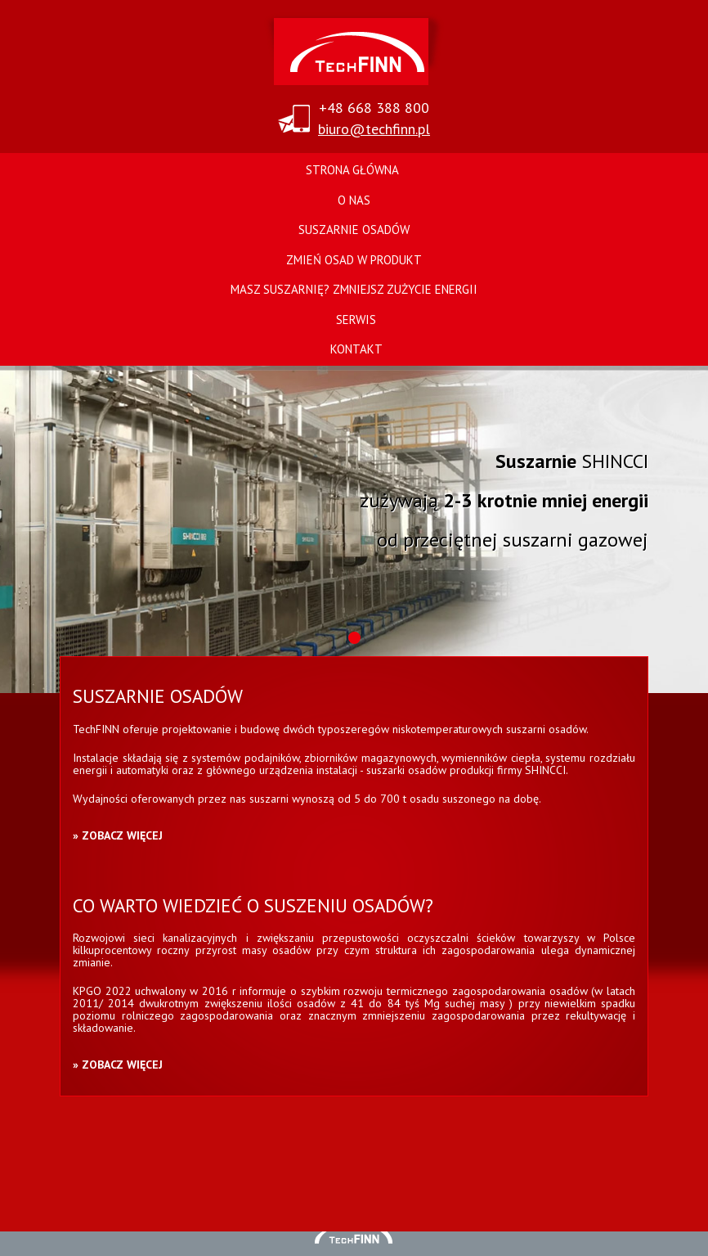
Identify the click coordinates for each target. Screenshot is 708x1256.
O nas (354, 200)
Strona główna (352, 170)
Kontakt (356, 349)
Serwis (356, 319)
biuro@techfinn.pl (374, 128)
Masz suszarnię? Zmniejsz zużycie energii (354, 289)
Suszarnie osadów (354, 229)
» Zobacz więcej (118, 836)
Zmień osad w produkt (354, 260)
